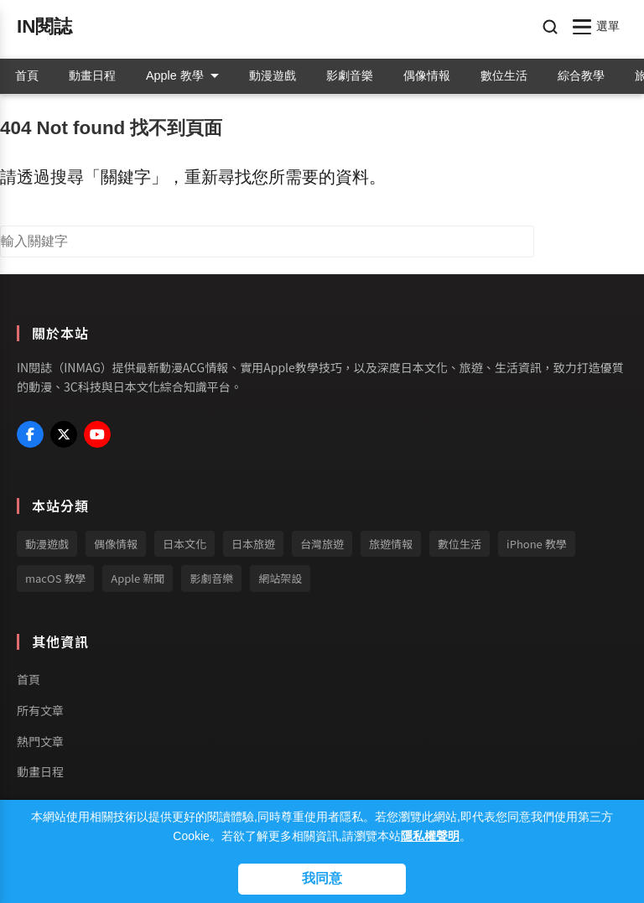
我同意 (322, 878)
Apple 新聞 (137, 578)
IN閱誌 (44, 26)
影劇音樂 (349, 75)
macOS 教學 (55, 578)
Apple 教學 (182, 75)
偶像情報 (426, 75)
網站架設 (280, 578)
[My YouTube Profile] (97, 434)
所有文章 (40, 710)
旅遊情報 (391, 544)
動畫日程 (92, 75)
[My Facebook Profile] (30, 434)
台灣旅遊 (322, 544)
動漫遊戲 (272, 75)
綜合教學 (581, 75)
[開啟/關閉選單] (596, 27)
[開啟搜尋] (550, 27)
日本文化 (184, 544)
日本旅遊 (253, 544)
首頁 (27, 75)
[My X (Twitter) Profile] (63, 434)
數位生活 (503, 75)
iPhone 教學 (536, 544)
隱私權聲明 (430, 836)
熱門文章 (40, 741)
